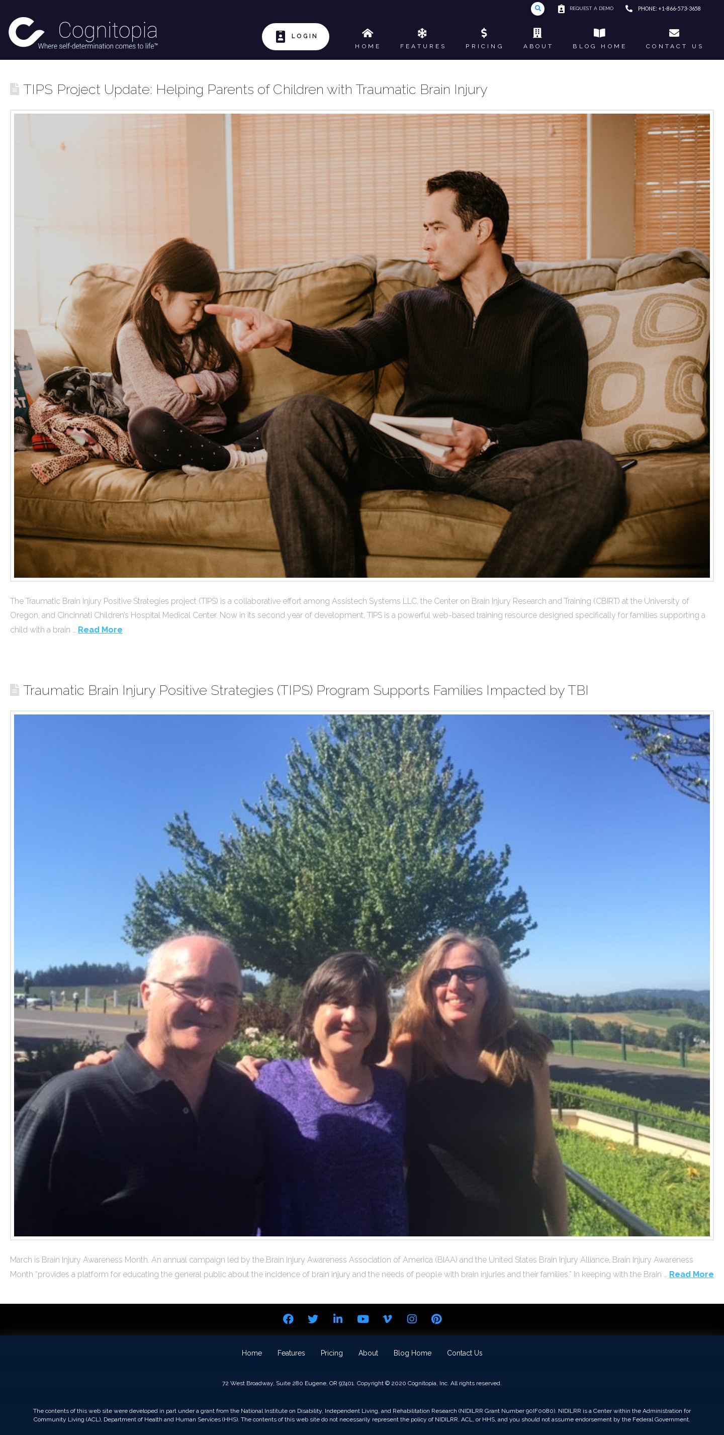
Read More (100, 630)
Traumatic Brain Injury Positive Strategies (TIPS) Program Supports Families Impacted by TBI (305, 690)
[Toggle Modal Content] (538, 9)
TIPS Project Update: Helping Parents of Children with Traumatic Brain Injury (255, 89)
